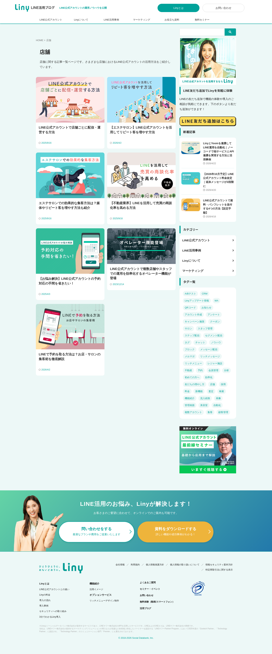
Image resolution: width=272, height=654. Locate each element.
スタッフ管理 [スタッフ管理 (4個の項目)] (205, 328)
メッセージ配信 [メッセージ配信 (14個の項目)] (208, 349)
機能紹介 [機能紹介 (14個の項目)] (190, 398)
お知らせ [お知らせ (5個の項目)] (206, 307)
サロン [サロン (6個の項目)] (188, 328)
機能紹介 (94, 583)
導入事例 (43, 605)
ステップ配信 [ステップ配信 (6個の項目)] (192, 335)
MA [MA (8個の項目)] (216, 300)
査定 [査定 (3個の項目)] (211, 391)
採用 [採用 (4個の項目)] (223, 384)
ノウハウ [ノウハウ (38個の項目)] (216, 342)
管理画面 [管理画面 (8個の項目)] (190, 405)
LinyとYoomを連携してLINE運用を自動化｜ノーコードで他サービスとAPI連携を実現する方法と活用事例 (218, 151)
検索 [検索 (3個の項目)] (221, 391)
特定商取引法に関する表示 (219, 569)
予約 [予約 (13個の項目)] (200, 370)
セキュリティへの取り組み (52, 610)
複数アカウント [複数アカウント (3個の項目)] (193, 412)
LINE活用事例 (111, 19)
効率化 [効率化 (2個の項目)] (208, 377)
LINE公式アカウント (51, 19)
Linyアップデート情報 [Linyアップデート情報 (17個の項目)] (197, 300)
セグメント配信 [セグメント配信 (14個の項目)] (213, 335)
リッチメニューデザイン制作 (104, 600)
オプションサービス (101, 594)
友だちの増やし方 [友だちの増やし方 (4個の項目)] (194, 384)
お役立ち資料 (172, 19)
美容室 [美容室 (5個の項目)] (204, 405)
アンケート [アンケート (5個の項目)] (214, 314)
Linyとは (178, 7)
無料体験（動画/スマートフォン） (157, 601)
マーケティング (141, 19)
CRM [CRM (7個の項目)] (204, 293)
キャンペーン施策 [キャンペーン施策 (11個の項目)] (194, 321)
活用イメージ (96, 588)
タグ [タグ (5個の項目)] (187, 342)
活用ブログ (145, 607)
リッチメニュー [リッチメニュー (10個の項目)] (193, 363)
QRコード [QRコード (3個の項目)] (190, 307)
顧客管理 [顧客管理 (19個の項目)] (223, 412)
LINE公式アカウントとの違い (54, 588)
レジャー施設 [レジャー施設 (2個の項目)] (215, 363)
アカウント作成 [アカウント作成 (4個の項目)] (193, 314)
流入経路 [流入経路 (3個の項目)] (205, 398)
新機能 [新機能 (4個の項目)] (199, 391)
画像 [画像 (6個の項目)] (218, 398)
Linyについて (81, 19)
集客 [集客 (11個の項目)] (210, 412)
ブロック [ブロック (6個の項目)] (190, 349)
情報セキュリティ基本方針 (219, 564)
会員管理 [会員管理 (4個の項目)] (213, 370)
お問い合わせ (223, 7)
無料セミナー (202, 19)
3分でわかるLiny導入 (50, 616)
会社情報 (120, 564)
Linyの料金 (44, 594)
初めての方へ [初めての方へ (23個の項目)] (192, 377)
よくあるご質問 (148, 582)
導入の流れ (45, 599)
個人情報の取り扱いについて (184, 564)
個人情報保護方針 (155, 564)
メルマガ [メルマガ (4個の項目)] (190, 356)
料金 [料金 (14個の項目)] (187, 391)
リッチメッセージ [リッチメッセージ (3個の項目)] (210, 356)
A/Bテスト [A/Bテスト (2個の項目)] (190, 293)
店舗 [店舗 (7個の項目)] (212, 384)
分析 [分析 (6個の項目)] (226, 370)
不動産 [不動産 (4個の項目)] (188, 370)
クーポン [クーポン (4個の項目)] (215, 321)
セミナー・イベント (150, 588)
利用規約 (135, 564)
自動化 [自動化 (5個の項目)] (217, 405)
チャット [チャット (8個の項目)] (200, 342)
